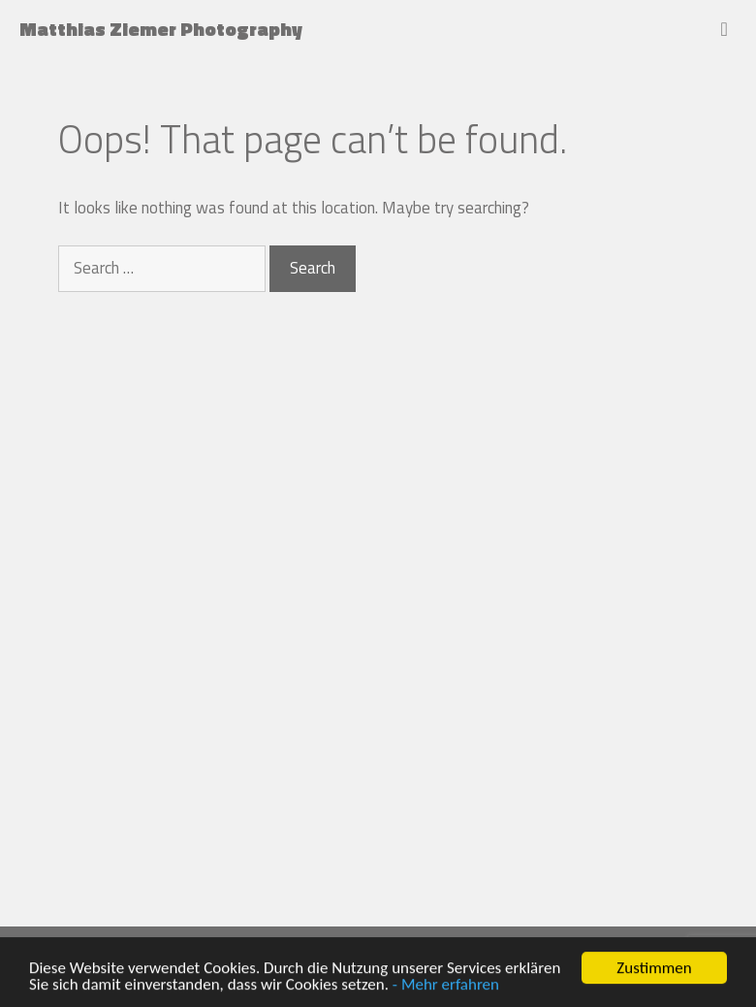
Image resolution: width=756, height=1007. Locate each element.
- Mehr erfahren (446, 985)
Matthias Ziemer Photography (160, 29)
